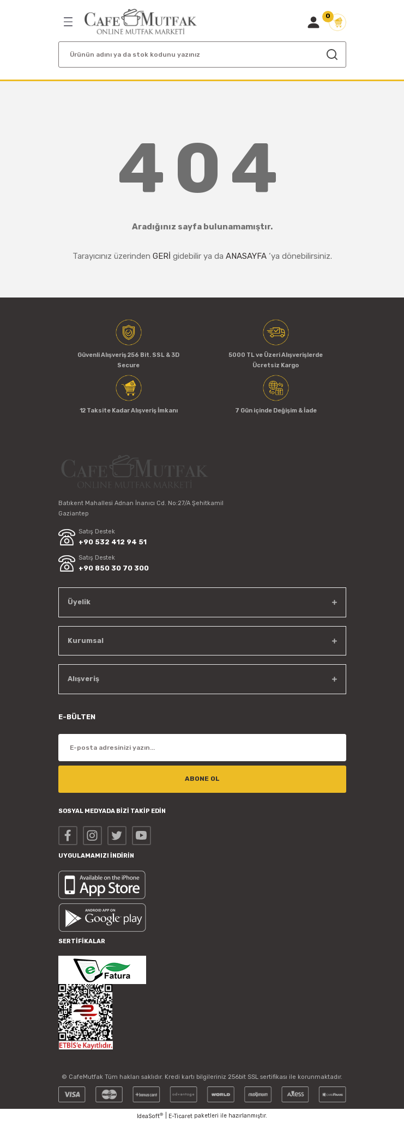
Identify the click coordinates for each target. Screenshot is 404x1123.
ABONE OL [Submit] (202, 778)
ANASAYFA (246, 256)
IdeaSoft (150, 1116)
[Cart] (337, 22)
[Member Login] (313, 22)
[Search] (202, 54)
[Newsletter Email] (202, 747)
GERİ (162, 256)
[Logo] (140, 22)
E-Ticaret (180, 1116)
